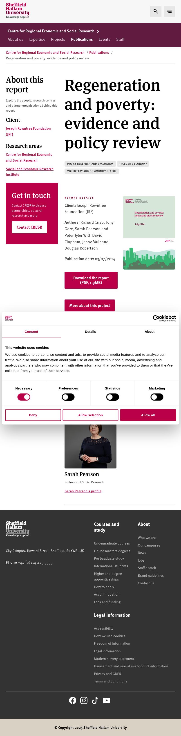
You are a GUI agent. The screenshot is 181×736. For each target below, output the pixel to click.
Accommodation (106, 594)
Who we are (147, 537)
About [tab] (150, 331)
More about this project (89, 305)
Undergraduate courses (112, 542)
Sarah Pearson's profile (83, 490)
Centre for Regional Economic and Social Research (53, 31)
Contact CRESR (29, 227)
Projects (58, 39)
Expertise (37, 39)
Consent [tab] (31, 331)
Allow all (148, 415)
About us (15, 39)
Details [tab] (90, 331)
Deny (33, 415)
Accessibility (103, 628)
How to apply (104, 586)
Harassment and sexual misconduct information (131, 665)
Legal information (107, 650)
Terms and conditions (110, 680)
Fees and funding (107, 601)
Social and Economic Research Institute (30, 171)
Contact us (146, 582)
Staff (120, 39)
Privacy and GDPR (107, 673)
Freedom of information (112, 643)
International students (111, 565)
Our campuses (149, 544)
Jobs (141, 560)
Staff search (147, 567)
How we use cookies (109, 635)
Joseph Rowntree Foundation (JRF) (28, 131)
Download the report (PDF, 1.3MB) (91, 280)
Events (104, 39)
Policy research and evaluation (90, 164)
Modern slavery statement (114, 658)
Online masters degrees (112, 550)
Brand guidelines (151, 575)
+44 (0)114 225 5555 (35, 562)
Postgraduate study (109, 558)
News (142, 552)
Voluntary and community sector (92, 171)
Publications (82, 39)
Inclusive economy (133, 164)
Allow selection (90, 415)
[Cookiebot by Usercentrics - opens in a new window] (156, 318)
